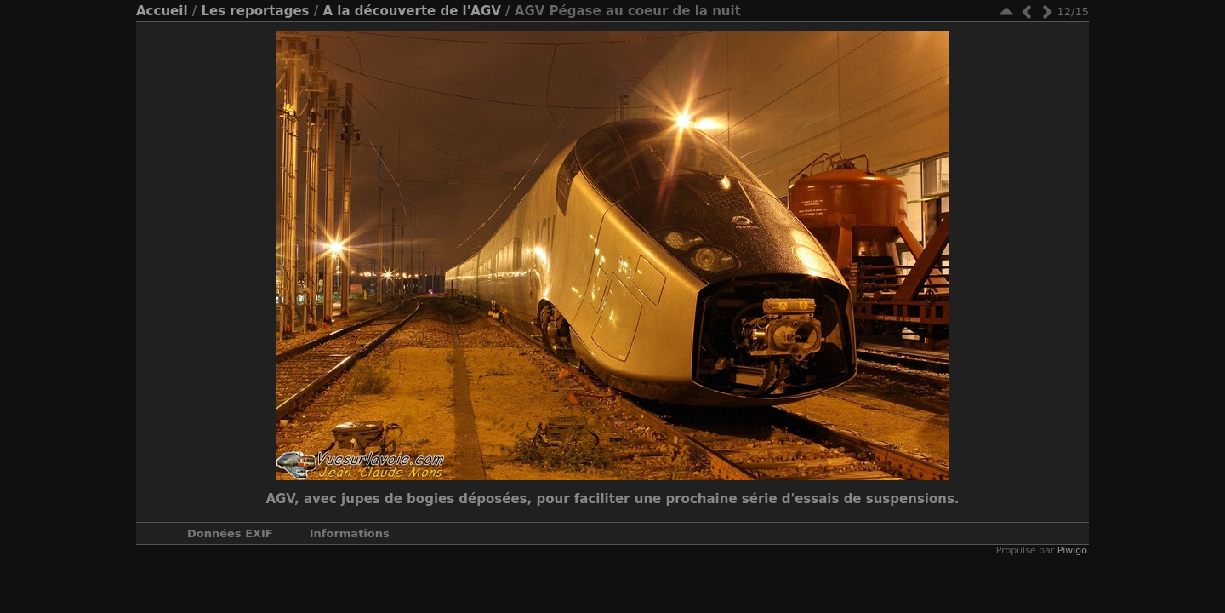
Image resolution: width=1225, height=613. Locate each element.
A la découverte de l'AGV (411, 11)
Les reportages (255, 11)
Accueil (162, 11)
